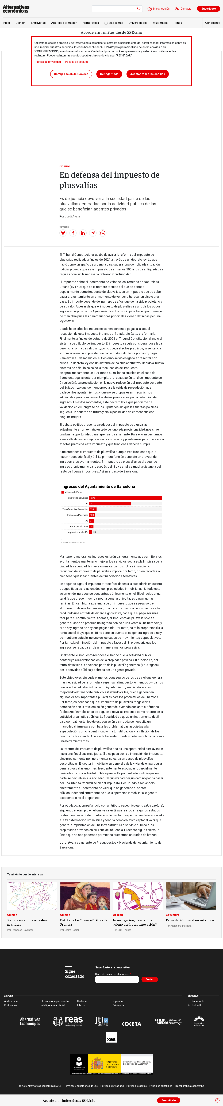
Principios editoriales (160, 1085)
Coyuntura (172, 915)
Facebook (198, 1001)
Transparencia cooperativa (189, 1085)
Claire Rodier (72, 930)
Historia (82, 1001)
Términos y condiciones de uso (81, 1085)
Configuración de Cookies (71, 74)
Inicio (6, 22)
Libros (81, 1005)
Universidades (138, 22)
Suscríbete (208, 8)
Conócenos (212, 22)
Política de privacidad (47, 61)
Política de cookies (77, 61)
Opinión (20, 22)
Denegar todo (109, 74)
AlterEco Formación (64, 22)
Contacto (186, 8)
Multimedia (160, 22)
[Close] (217, 1100)
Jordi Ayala (72, 216)
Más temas (116, 22)
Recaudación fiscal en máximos (190, 920)
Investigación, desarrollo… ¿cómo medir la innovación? (135, 922)
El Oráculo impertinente (55, 1001)
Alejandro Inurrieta (181, 925)
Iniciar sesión (161, 8)
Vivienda (118, 1005)
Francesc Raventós (22, 930)
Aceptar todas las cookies (147, 74)
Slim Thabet (124, 930)
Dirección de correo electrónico (112, 974)
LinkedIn (197, 1005)
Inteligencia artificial (53, 1005)
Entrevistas (38, 22)
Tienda (177, 22)
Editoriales (10, 1005)
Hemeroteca (91, 22)
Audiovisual (11, 1001)
